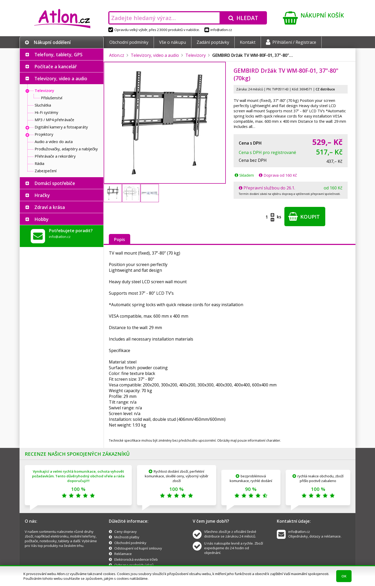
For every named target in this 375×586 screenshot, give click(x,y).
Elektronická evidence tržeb (136, 559)
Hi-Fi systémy (46, 112)
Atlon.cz (116, 55)
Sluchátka (43, 105)
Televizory (44, 90)
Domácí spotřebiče (54, 183)
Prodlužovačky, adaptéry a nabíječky (66, 148)
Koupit (304, 216)
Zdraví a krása (49, 207)
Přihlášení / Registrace (291, 42)
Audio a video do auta (54, 141)
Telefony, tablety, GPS (58, 54)
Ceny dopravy (125, 531)
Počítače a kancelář (55, 66)
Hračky (42, 195)
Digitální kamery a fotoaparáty (61, 126)
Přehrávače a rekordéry (55, 156)
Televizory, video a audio (60, 78)
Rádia (39, 163)
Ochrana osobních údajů (134, 565)
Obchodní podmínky (128, 42)
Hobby (41, 219)
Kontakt (247, 42)
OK (343, 576)
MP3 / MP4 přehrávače (54, 119)
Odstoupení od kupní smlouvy (138, 548)
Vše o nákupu (172, 42)
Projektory (44, 134)
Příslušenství (51, 97)
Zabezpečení (46, 170)
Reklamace (123, 553)
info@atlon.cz (218, 29)
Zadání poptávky (213, 42)
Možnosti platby (126, 537)
